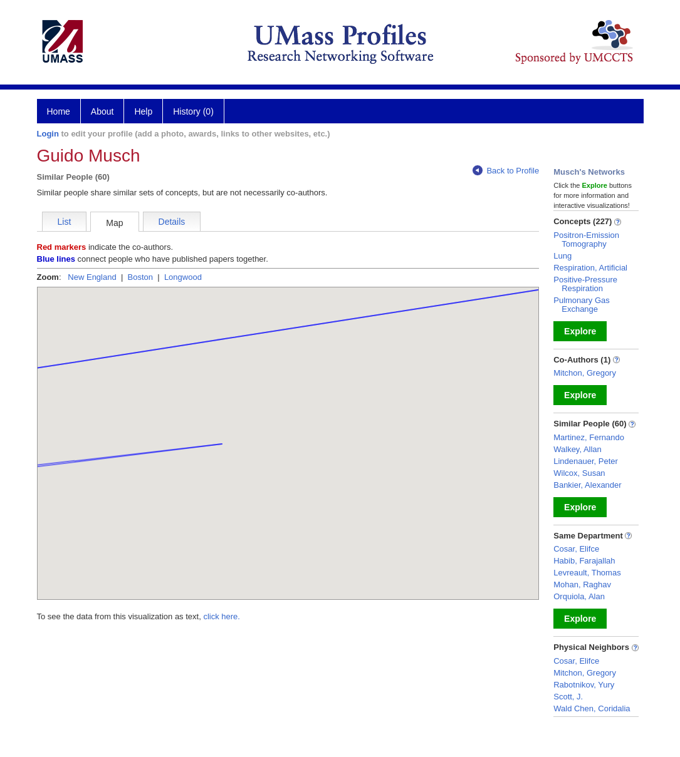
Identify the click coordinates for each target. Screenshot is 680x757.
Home (58, 111)
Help (143, 111)
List (64, 222)
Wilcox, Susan (579, 473)
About (102, 111)
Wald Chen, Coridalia (591, 708)
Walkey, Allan (577, 449)
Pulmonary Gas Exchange (581, 305)
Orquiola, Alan (579, 596)
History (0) (193, 111)
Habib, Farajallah (584, 560)
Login (48, 133)
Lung (562, 255)
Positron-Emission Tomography (586, 239)
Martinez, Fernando (588, 437)
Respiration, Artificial (590, 267)
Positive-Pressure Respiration (585, 284)
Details (172, 222)
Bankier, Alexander (587, 485)
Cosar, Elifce (576, 549)
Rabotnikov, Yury (583, 684)
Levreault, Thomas (586, 572)
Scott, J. (568, 696)
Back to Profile (506, 170)
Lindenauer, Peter (585, 461)
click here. (221, 616)
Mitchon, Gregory (584, 373)
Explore (580, 331)
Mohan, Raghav (582, 584)
